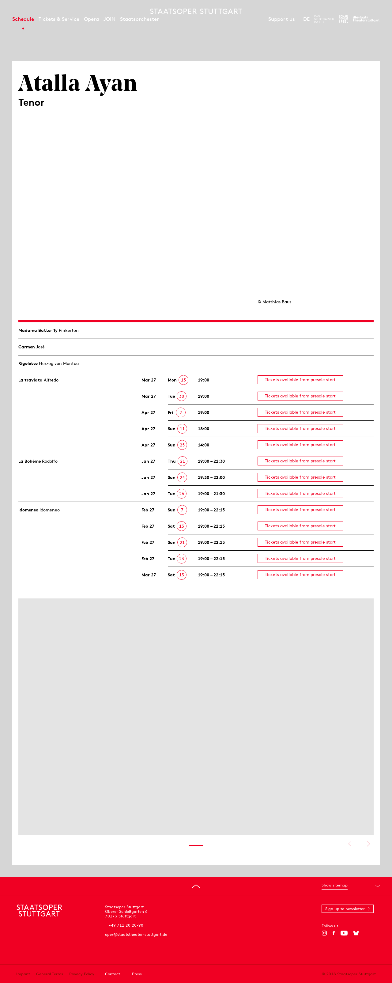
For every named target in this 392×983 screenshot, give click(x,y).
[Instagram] (324, 933)
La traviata (30, 380)
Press (137, 974)
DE (306, 19)
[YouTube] (344, 933)
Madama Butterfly (38, 330)
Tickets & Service (59, 19)
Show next (368, 844)
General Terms (49, 974)
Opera (91, 19)
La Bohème (29, 461)
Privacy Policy (81, 974)
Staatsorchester (139, 19)
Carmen (26, 347)
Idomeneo (28, 510)
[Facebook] (334, 933)
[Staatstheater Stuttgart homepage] (196, 11)
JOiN (109, 19)
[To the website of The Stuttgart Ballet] (324, 19)
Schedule (23, 19)
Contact (112, 974)
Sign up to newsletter (345, 908)
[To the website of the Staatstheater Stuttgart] (366, 19)
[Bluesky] (356, 933)
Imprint (23, 974)
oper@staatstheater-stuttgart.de (136, 934)
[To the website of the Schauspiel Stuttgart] (343, 19)
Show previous (349, 844)
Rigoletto (28, 363)
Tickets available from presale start (300, 379)
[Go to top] (196, 886)
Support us (281, 19)
